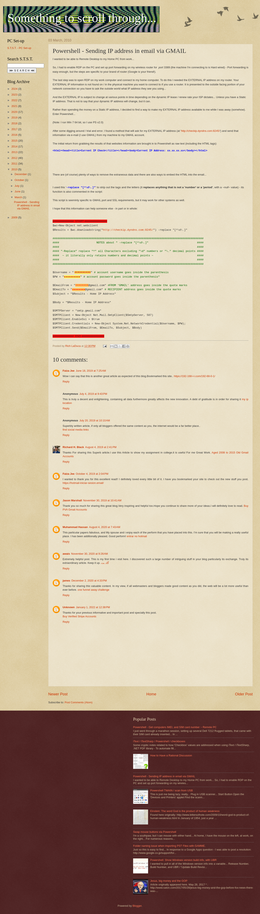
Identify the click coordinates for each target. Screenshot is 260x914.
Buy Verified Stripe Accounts (79, 616)
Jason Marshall (72, 500)
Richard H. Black (73, 447)
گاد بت (105, 562)
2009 (14, 217)
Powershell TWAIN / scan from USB (171, 790)
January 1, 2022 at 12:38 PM (93, 607)
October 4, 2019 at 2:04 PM (92, 473)
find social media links (76, 429)
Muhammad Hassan (75, 527)
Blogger (137, 905)
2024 (14, 88)
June (18, 191)
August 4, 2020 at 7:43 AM (104, 527)
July (17, 185)
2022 (14, 100)
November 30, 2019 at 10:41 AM (102, 500)
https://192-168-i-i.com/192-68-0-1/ (194, 376)
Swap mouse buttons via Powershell (154, 831)
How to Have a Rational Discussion (171, 755)
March (19, 197)
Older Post (244, 694)
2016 (14, 134)
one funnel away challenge (93, 589)
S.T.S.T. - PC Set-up (19, 48)
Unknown (69, 607)
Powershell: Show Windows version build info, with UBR (183, 860)
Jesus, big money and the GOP (168, 880)
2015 (14, 140)
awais (66, 553)
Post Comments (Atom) (79, 702)
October (20, 180)
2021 (14, 106)
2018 (14, 123)
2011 (14, 163)
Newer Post (58, 694)
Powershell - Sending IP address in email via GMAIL (27, 205)
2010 (14, 169)
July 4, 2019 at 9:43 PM (93, 393)
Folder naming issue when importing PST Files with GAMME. (169, 845)
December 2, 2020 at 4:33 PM (89, 580)
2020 (14, 111)
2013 (14, 152)
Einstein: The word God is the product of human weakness (184, 811)
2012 (14, 157)
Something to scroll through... (81, 18)
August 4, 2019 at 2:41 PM (100, 447)
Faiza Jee (68, 370)
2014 (14, 146)
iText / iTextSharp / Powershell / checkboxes (159, 741)
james (66, 580)
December (21, 174)
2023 (14, 94)
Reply (66, 381)
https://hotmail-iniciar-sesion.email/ (83, 482)
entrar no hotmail (137, 536)
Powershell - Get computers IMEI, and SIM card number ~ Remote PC (175, 727)
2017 (14, 129)
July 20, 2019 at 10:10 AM (94, 420)
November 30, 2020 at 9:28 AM (89, 553)
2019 (14, 117)
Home (151, 694)
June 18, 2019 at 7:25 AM (91, 370)
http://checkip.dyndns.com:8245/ (200, 130)
